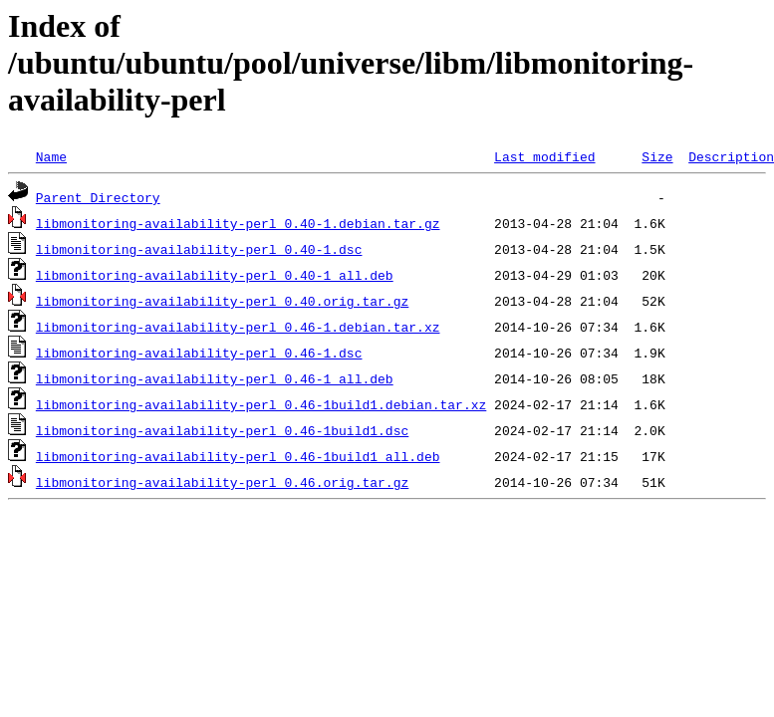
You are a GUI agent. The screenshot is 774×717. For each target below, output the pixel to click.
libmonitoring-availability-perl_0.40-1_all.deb (214, 275)
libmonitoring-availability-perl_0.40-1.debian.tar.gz (238, 223)
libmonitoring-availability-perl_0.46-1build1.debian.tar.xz (261, 404)
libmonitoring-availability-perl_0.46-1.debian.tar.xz (238, 327)
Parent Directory (98, 197)
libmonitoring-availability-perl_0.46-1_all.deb (214, 378)
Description (731, 156)
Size (657, 156)
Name (51, 156)
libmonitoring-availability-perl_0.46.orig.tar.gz (222, 482)
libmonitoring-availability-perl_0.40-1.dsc (199, 249)
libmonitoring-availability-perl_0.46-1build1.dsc (222, 430)
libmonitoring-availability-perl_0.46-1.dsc (199, 352)
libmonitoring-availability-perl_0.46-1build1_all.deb (238, 456)
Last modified (544, 156)
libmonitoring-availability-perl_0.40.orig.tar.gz (222, 301)
